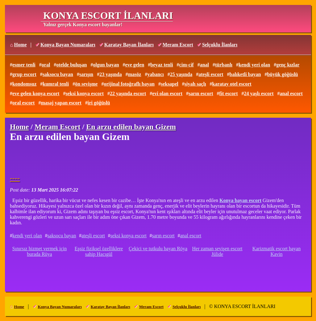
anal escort (291, 93)
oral (46, 64)
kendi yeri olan (254, 64)
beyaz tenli (161, 64)
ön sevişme (86, 84)
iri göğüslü (99, 102)
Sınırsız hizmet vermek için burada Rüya (39, 251)
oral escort (23, 102)
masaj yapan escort (61, 102)
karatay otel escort (232, 84)
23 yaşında (110, 74)
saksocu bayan (58, 74)
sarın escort (201, 93)
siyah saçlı (195, 84)
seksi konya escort (84, 93)
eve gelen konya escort (35, 93)
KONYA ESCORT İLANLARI (108, 15)
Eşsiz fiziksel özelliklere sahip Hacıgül (99, 251)
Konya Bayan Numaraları (67, 44)
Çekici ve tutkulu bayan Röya (158, 248)
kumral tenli (56, 84)
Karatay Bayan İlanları (129, 44)
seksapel (169, 84)
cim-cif (186, 64)
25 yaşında (181, 74)
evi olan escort (167, 93)
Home (20, 44)
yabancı (155, 74)
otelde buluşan (71, 64)
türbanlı (223, 64)
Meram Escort (178, 44)
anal (204, 64)
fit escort (228, 93)
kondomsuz (24, 84)
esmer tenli (23, 64)
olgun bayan (106, 64)
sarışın (86, 74)
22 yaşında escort (128, 93)
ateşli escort (210, 74)
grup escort (24, 74)
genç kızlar (287, 64)
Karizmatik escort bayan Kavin (276, 251)
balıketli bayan (245, 74)
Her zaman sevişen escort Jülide (217, 251)
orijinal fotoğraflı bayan (129, 84)
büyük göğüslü (282, 74)
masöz (134, 74)
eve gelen (134, 64)
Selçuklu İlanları (219, 44)
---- (15, 178)
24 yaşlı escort (259, 93)
